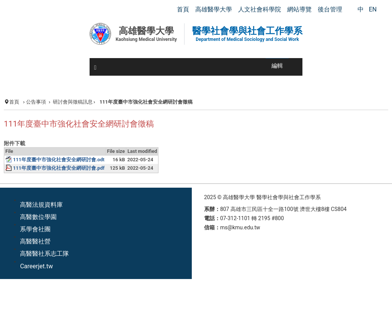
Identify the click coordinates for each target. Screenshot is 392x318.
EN (373, 9)
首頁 (14, 102)
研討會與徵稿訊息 (73, 102)
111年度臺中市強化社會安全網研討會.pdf (59, 168)
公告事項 (36, 102)
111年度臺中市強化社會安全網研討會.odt (59, 159)
